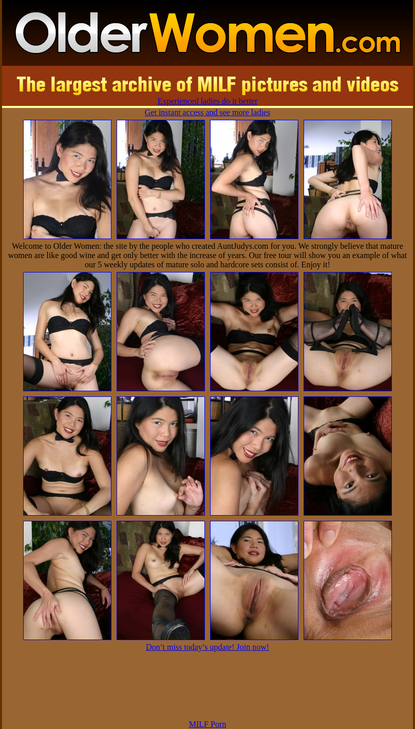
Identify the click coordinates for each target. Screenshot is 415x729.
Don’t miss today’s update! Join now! (207, 647)
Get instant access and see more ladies (207, 112)
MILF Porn (207, 724)
